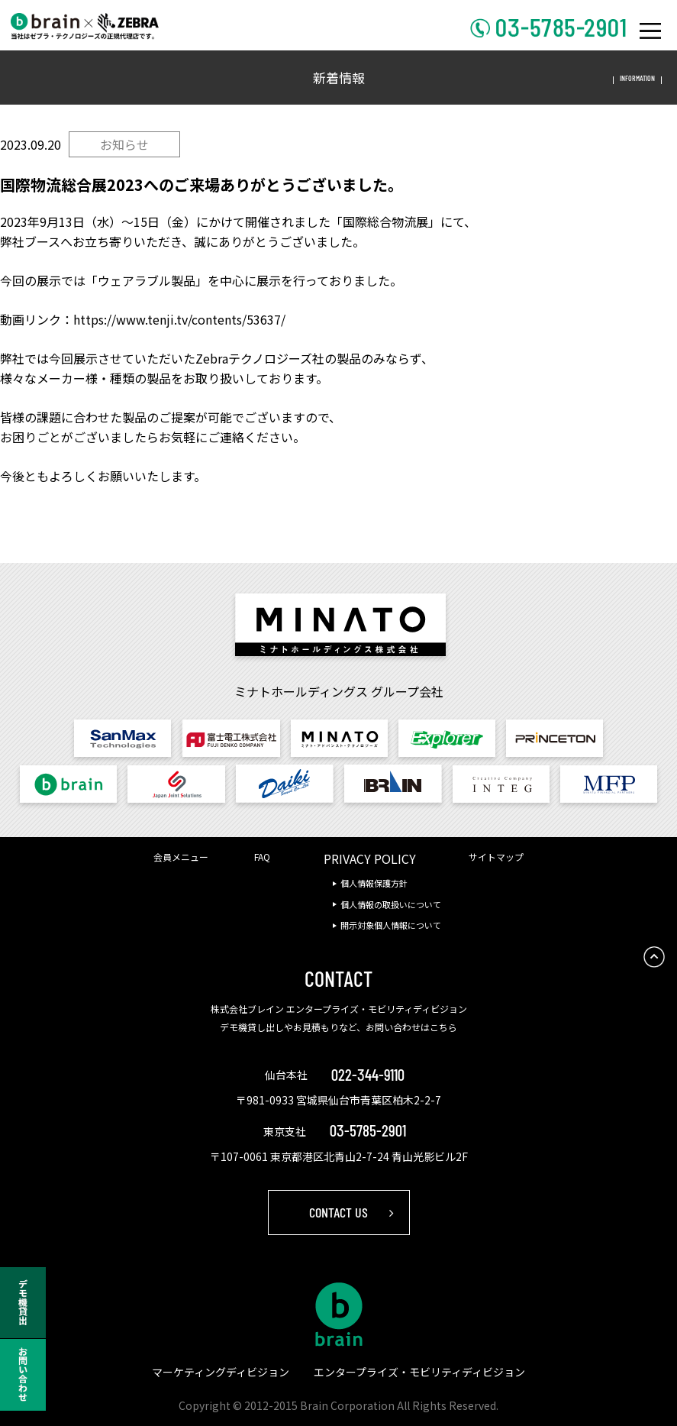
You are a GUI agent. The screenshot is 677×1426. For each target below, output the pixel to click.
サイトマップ (496, 856)
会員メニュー (180, 856)
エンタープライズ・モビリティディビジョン (419, 1371)
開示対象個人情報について (390, 925)
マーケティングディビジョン (220, 1371)
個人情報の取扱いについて (390, 904)
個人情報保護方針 (374, 883)
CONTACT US (338, 1212)
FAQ (262, 856)
